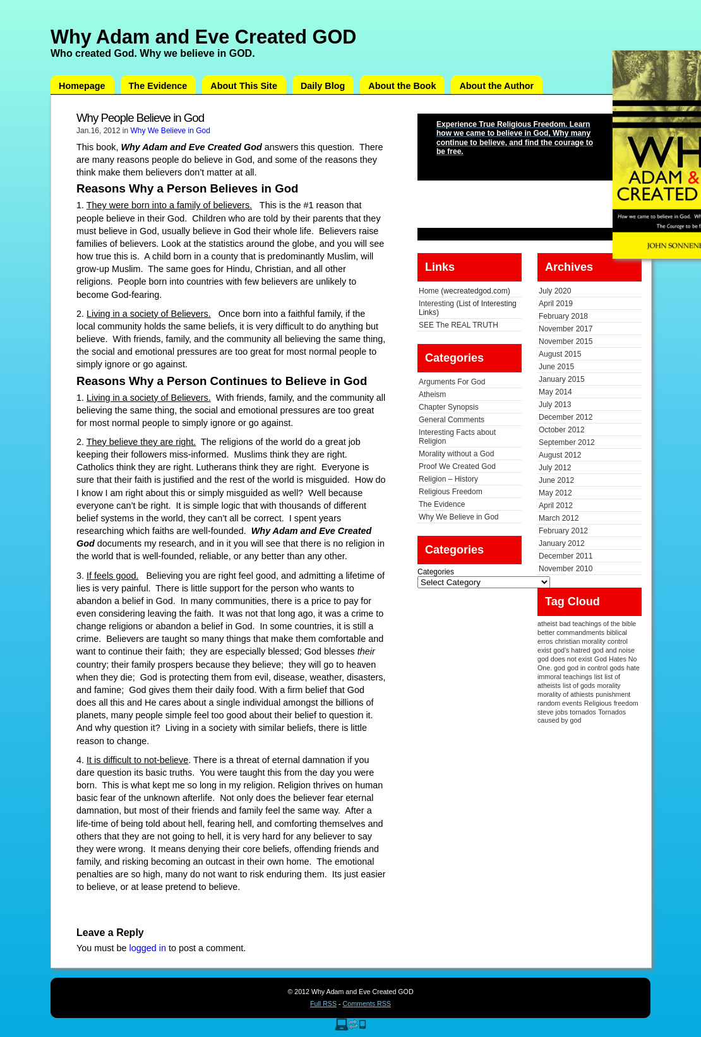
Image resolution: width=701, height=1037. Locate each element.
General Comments (451, 419)
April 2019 (556, 303)
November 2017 (565, 328)
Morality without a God (456, 453)
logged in (147, 948)
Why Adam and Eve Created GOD (203, 36)
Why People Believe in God (140, 117)
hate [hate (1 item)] (633, 668)
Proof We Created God (457, 466)
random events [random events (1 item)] (559, 703)
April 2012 (556, 505)
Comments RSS (367, 1003)
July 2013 (555, 404)
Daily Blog (323, 86)
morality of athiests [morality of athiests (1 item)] (565, 694)
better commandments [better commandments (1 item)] (570, 632)
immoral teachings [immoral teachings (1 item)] (564, 676)
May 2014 (555, 392)
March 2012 (558, 518)
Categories (435, 571)
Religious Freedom (450, 491)
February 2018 (563, 316)
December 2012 (565, 417)
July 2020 (555, 291)
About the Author (496, 86)
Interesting (436, 303)
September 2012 (567, 442)
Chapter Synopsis (449, 407)
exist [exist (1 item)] (544, 650)
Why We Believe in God (170, 130)
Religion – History (448, 479)
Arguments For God (452, 381)
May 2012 (555, 493)
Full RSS (323, 1003)
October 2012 (562, 429)
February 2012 (563, 530)
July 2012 (555, 467)
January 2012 (562, 543)
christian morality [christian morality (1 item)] (580, 641)
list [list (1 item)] (598, 676)
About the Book (402, 86)
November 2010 (565, 568)
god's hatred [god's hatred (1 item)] (571, 650)
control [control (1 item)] (618, 641)
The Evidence (158, 86)
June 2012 (556, 480)
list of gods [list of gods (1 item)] (579, 685)
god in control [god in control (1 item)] (587, 668)
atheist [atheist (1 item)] (547, 623)
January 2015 (562, 379)
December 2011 (565, 556)
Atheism (432, 394)
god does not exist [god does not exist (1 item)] (564, 659)
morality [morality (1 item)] (608, 685)
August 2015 (560, 354)
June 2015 (556, 366)
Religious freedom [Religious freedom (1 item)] (611, 703)
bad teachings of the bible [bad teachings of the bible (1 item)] (598, 623)
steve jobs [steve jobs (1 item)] (552, 712)
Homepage (82, 86)
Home (429, 291)
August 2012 (560, 455)
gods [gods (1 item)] (617, 668)
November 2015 (565, 341)
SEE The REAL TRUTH (458, 325)
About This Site (243, 86)
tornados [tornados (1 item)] (583, 712)
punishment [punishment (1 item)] (613, 694)
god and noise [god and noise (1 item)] (613, 650)
